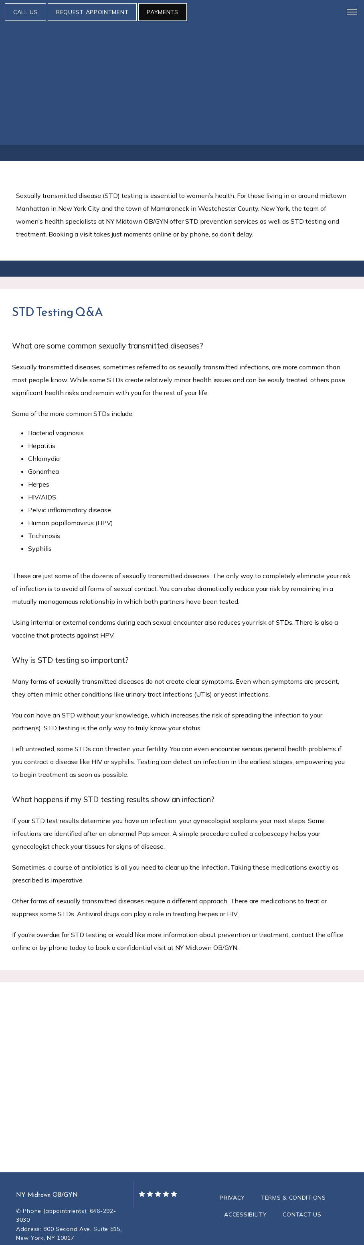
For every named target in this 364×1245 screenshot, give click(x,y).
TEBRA (216, 1234)
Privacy (232, 1173)
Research (265, 74)
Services (122, 74)
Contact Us (302, 1190)
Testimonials (334, 74)
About (18, 74)
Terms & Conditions (293, 1173)
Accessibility (245, 1190)
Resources (224, 74)
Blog (297, 74)
